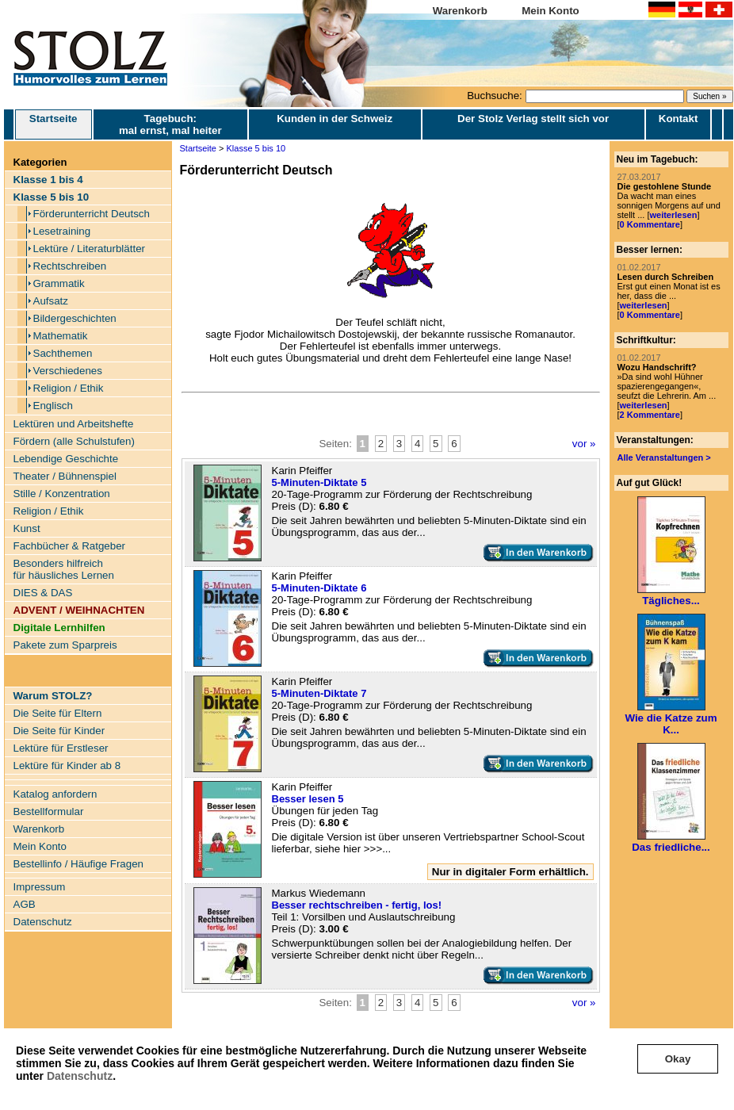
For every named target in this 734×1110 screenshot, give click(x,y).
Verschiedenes (67, 371)
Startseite (53, 124)
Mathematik (60, 336)
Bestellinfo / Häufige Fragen (78, 864)
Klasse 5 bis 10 (256, 148)
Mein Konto (550, 11)
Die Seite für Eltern (57, 713)
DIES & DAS (43, 593)
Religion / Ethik (68, 388)
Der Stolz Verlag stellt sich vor (533, 118)
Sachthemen (63, 353)
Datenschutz (80, 1076)
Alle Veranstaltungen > (664, 457)
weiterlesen (673, 215)
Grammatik (59, 283)
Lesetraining (62, 231)
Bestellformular (48, 811)
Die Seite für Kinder (59, 731)
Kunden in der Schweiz (334, 118)
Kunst (26, 528)
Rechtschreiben (70, 266)
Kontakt (678, 118)
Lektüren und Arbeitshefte (73, 424)
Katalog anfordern (55, 794)
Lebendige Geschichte (66, 459)
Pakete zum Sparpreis (65, 645)
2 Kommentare (650, 414)
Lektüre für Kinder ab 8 (67, 765)
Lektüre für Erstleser (61, 748)
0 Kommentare (650, 224)
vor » (584, 444)
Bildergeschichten (75, 318)
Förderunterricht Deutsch (91, 214)
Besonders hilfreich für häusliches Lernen (63, 569)
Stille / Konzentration (61, 494)
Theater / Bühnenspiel (65, 476)
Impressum (39, 887)
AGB (24, 904)
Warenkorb (460, 11)
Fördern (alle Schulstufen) (74, 441)
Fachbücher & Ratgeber (69, 546)
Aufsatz (50, 301)
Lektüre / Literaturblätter (89, 249)
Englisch (53, 405)
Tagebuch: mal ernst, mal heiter (170, 124)
